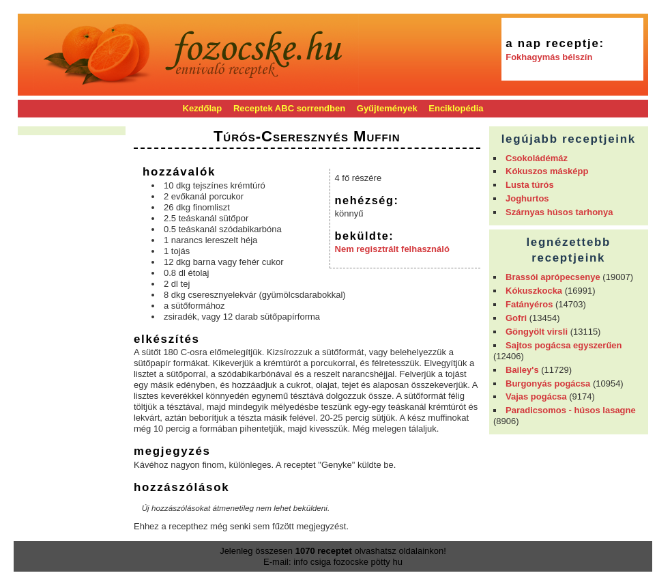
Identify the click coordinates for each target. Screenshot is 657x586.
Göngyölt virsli (537, 331)
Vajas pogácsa (536, 396)
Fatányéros (529, 304)
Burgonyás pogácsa (548, 383)
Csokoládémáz (537, 158)
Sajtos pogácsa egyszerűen (564, 345)
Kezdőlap (202, 108)
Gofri (516, 318)
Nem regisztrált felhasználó (392, 249)
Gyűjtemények (387, 108)
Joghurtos (527, 198)
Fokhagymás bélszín (549, 57)
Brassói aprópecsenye (553, 277)
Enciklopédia (455, 108)
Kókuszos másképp (547, 171)
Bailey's (522, 370)
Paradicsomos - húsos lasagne (571, 410)
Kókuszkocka (534, 290)
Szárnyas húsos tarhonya (559, 212)
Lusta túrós (530, 185)
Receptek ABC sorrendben (289, 108)
